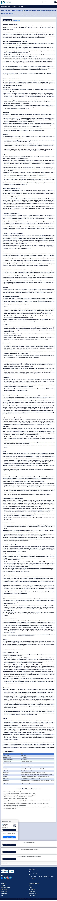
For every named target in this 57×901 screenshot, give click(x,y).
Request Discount (9, 851)
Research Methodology (5, 887)
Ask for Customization (9, 858)
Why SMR (3, 885)
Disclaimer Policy (32, 893)
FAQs (30, 885)
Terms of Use (32, 889)
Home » (2, 6)
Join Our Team (4, 891)
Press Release (4, 893)
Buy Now (9, 829)
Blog (2, 895)
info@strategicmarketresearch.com (38, 873)
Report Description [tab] (7, 20)
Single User (5, 824)
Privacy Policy (32, 891)
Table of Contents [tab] (16, 20)
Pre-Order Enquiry (9, 844)
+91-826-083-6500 (37, 871)
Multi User (5, 825)
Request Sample (9, 837)
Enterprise (5, 827)
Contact (31, 887)
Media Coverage (4, 889)
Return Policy (32, 895)
